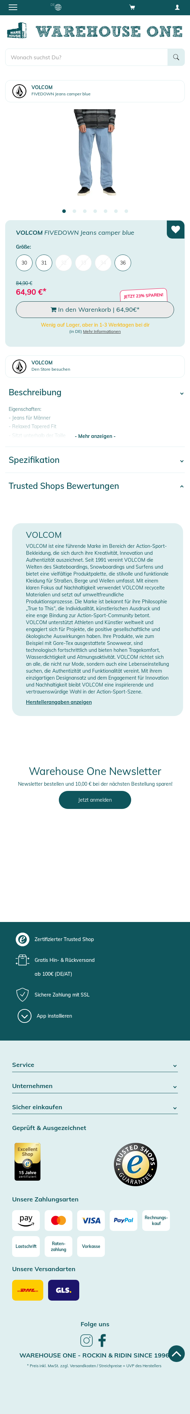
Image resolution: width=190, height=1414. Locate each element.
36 (123, 263)
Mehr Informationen (102, 331)
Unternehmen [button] (95, 1086)
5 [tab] (105, 211)
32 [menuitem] (63, 263)
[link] (86, 1346)
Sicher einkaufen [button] (95, 1107)
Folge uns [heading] (95, 1324)
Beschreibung (35, 392)
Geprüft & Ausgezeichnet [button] (49, 1128)
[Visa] (91, 1220)
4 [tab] (95, 211)
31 (44, 263)
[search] (86, 57)
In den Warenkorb (95, 309)
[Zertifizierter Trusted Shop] (53, 1165)
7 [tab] (126, 211)
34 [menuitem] (103, 263)
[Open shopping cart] (132, 7)
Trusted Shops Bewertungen (64, 486)
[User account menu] (177, 7)
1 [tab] (64, 211)
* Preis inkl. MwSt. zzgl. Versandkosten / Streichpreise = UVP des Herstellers (94, 1365)
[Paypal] (123, 1220)
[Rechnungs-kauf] (156, 1220)
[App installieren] (45, 1016)
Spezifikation (34, 460)
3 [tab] (84, 211)
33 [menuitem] (83, 263)
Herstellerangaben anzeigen (59, 702)
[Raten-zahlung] (58, 1246)
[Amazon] (26, 1220)
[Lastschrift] (26, 1246)
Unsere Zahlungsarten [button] (45, 1199)
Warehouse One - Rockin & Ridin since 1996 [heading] (94, 1355)
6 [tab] (115, 211)
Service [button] (95, 1065)
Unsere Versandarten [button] (43, 1269)
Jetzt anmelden (95, 800)
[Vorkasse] (91, 1246)
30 (24, 263)
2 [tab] (74, 211)
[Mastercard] (58, 1220)
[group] (94, 939)
